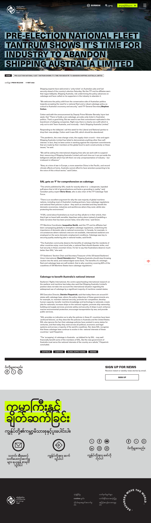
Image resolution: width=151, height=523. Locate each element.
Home (8, 75)
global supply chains (76, 352)
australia (46, 352)
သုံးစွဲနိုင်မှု (77, 494)
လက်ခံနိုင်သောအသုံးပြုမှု (108, 498)
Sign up (122, 377)
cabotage (59, 352)
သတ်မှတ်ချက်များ (105, 494)
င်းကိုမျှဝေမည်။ (14, 366)
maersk (93, 352)
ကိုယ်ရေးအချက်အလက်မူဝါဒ (83, 503)
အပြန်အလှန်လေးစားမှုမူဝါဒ (107, 503)
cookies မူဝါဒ (79, 498)
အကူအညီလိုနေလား (125, 5)
